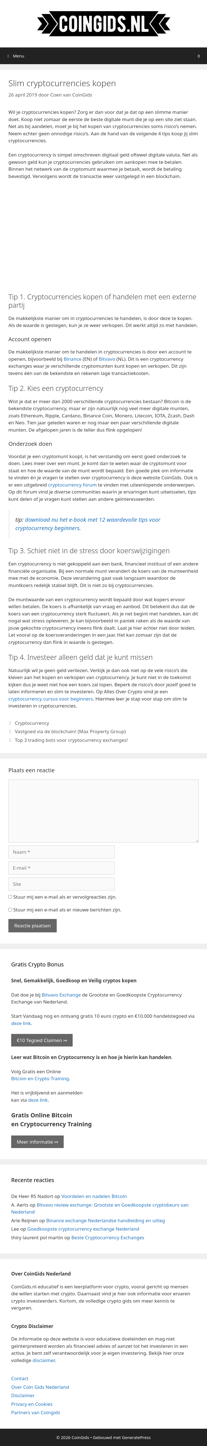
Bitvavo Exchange (61, 995)
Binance (73, 359)
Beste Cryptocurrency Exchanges (108, 1237)
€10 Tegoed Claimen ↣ (42, 1040)
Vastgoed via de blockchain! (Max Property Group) (70, 731)
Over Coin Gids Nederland (40, 1387)
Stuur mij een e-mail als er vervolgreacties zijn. (64, 897)
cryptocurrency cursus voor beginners (50, 699)
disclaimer (44, 1360)
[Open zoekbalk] (199, 55)
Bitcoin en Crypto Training (40, 1078)
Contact (19, 1378)
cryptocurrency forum (72, 485)
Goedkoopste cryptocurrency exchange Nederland (83, 1229)
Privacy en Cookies (32, 1404)
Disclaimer (23, 1395)
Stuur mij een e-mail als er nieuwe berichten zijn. (67, 909)
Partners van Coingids (35, 1412)
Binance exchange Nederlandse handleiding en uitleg (105, 1220)
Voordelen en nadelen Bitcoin (94, 1196)
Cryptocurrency (32, 723)
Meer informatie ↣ (37, 1142)
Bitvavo (107, 359)
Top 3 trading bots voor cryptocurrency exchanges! (71, 740)
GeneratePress (136, 1437)
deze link (21, 1023)
